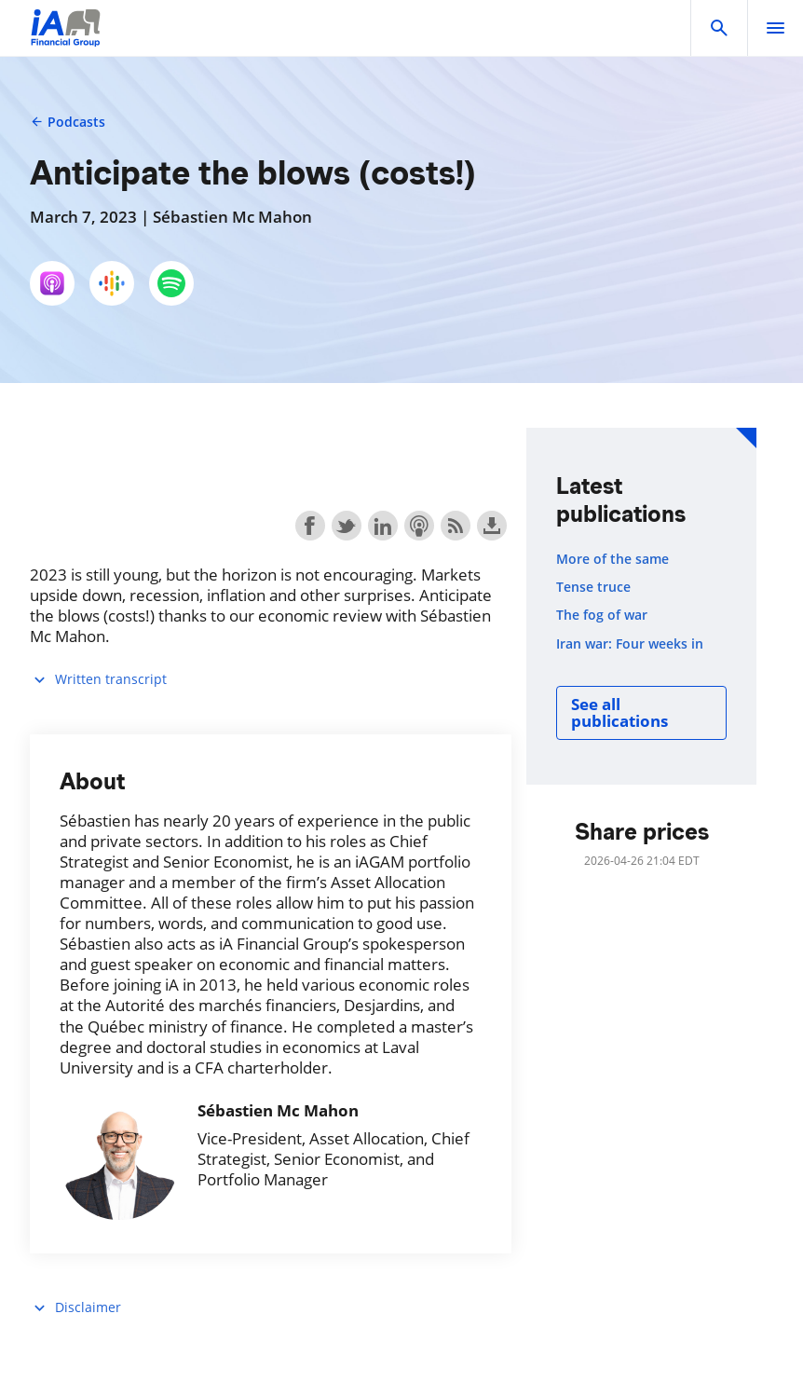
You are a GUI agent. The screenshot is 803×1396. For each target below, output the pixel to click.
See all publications (619, 712)
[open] (775, 28)
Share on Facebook (310, 526)
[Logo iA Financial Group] (66, 39)
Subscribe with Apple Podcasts (419, 526)
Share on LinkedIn (383, 526)
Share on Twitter (346, 526)
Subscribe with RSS (455, 526)
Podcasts (67, 121)
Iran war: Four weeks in (629, 644)
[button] (719, 28)
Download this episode (492, 526)
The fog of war (601, 615)
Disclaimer (75, 1308)
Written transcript (98, 680)
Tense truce (593, 587)
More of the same (612, 559)
